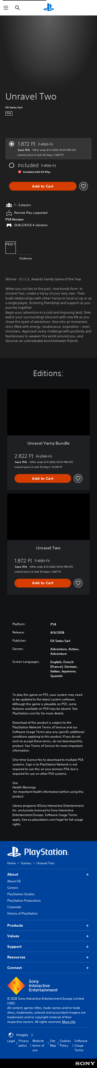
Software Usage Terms (80, 1045)
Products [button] (48, 925)
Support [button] (48, 946)
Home (11, 863)
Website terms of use (38, 1045)
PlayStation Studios (21, 894)
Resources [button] (48, 957)
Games (26, 863)
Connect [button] (48, 967)
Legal (11, 1041)
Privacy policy (24, 1043)
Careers (12, 887)
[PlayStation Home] (48, 8)
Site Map (53, 1043)
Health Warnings (24, 787)
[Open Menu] (6, 7)
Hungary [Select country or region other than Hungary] (20, 1035)
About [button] (48, 874)
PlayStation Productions (24, 900)
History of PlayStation (22, 913)
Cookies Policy (65, 1043)
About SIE (14, 881)
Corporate (14, 907)
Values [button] (48, 936)
